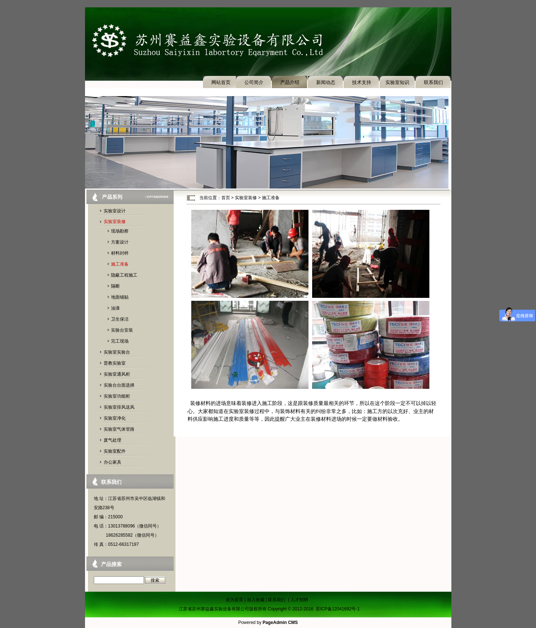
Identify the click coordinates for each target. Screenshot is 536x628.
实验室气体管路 (119, 429)
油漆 (115, 308)
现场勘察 (120, 231)
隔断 (115, 286)
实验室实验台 (117, 352)
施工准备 (120, 264)
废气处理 (112, 440)
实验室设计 (115, 210)
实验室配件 (115, 451)
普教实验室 (115, 363)
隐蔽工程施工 (124, 275)
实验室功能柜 (117, 396)
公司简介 (253, 82)
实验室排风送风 (119, 407)
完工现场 (120, 341)
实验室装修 (115, 221)
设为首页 (234, 599)
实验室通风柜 (117, 374)
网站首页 (220, 82)
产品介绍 (289, 82)
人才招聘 (299, 599)
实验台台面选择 (119, 385)
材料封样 (120, 253)
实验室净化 (115, 418)
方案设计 (120, 242)
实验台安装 (122, 330)
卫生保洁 (120, 319)
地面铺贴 (120, 297)
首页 (225, 197)
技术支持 (361, 82)
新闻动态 (325, 82)
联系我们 (433, 82)
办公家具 (112, 462)
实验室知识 (397, 82)
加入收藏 (256, 599)
